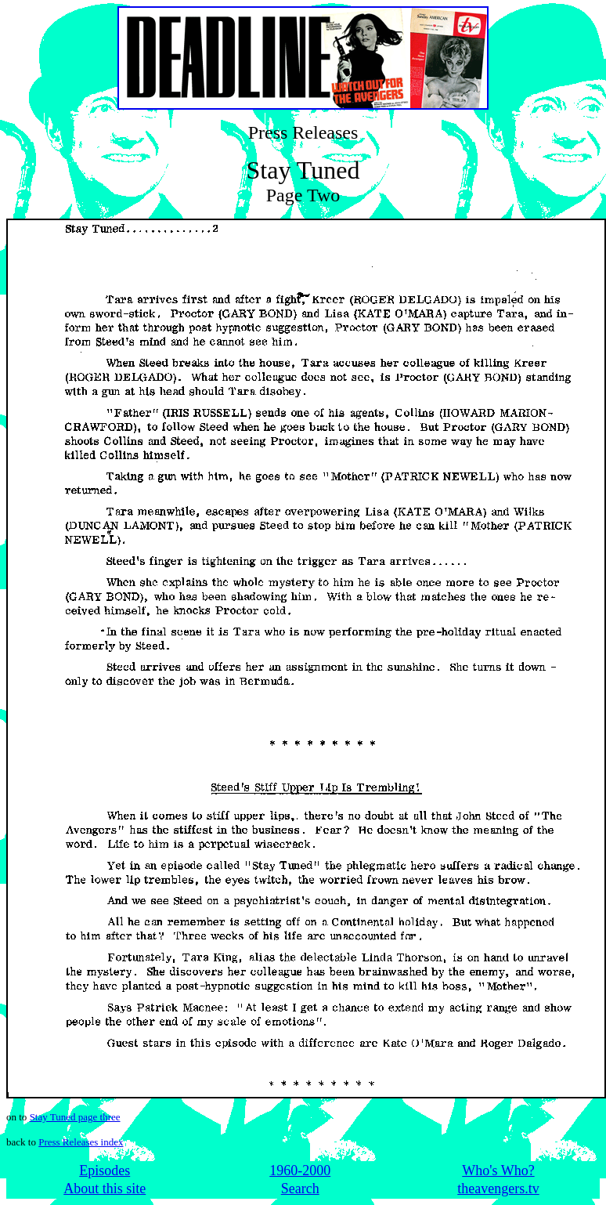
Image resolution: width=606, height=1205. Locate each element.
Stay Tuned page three (75, 1117)
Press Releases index (80, 1142)
